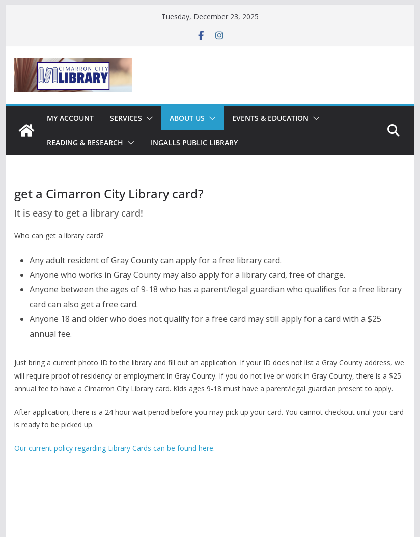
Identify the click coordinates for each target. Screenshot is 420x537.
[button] (147, 118)
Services (126, 118)
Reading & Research (85, 142)
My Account (70, 118)
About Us (187, 118)
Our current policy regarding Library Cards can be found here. (114, 448)
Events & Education (270, 118)
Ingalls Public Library (194, 142)
